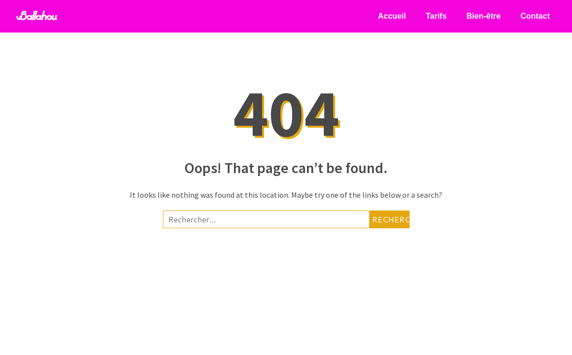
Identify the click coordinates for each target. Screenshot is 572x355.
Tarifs (436, 16)
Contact (535, 16)
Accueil (392, 16)
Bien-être (483, 16)
